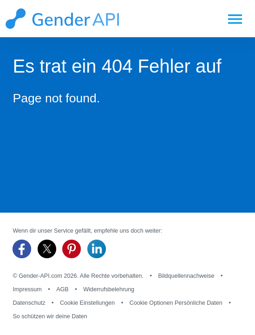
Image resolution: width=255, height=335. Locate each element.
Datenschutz (29, 303)
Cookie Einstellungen (87, 303)
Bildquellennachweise (186, 276)
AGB (62, 289)
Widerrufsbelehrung (108, 289)
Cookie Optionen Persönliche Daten (176, 303)
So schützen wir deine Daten (50, 316)
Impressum (27, 289)
